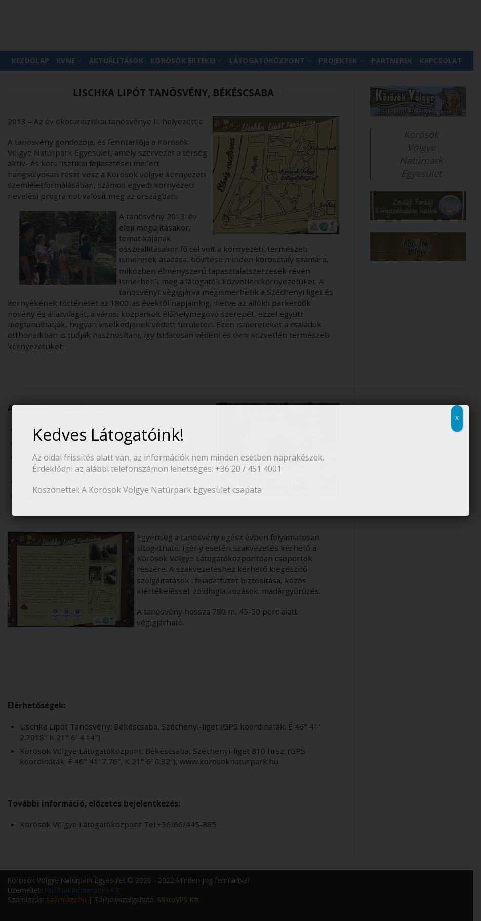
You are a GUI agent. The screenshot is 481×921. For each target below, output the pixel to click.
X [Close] (457, 418)
